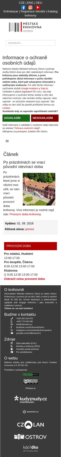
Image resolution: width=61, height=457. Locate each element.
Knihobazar (10, 11)
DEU (39, 2)
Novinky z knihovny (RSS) (28, 346)
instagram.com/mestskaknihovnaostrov (34, 330)
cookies (6, 108)
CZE (22, 2)
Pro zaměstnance (24, 352)
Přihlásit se (31, 388)
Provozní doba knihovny (25, 214)
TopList (44, 88)
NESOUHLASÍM (43, 118)
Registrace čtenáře (33, 11)
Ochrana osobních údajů (26, 128)
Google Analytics (29, 88)
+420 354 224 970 (24, 318)
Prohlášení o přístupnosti (15, 370)
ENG (30, 2)
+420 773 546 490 (24, 321)
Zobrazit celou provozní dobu (24, 279)
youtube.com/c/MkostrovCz (28, 333)
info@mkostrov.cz (24, 324)
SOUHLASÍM (12, 118)
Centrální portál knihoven (27, 349)
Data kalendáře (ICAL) (26, 343)
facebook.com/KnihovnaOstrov (30, 327)
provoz (29, 229)
